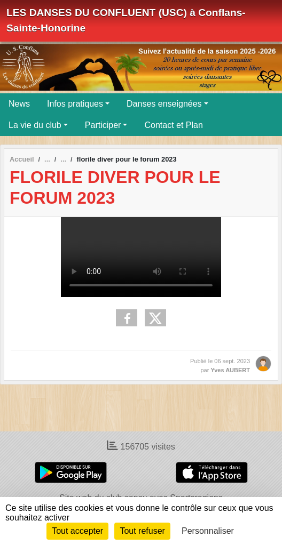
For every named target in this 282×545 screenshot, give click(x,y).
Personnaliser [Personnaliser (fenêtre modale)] (208, 530)
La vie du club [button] (35, 125)
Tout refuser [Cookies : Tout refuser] (142, 530)
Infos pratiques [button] (75, 103)
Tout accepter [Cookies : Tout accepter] (77, 530)
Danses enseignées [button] (164, 103)
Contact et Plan (173, 125)
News (19, 103)
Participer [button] (103, 125)
